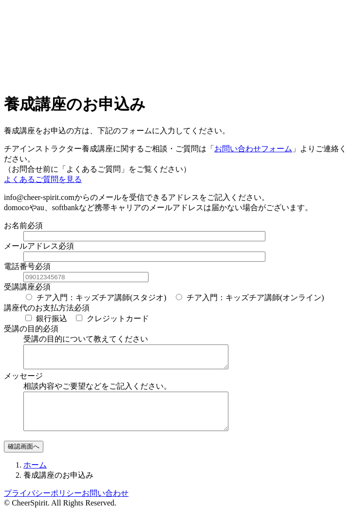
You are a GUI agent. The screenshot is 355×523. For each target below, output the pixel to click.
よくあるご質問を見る (43, 179)
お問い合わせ (105, 505)
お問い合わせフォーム (253, 148)
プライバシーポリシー (43, 505)
